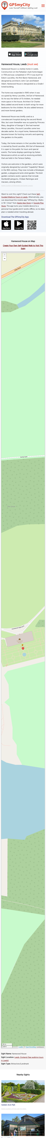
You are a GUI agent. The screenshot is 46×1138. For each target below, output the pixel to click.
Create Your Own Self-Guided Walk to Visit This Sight (23, 247)
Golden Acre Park (8, 1105)
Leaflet (21, 1047)
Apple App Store (24, 203)
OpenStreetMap (31, 1047)
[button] (4, 255)
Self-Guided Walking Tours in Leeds (20, 196)
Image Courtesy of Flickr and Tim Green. (13, 1109)
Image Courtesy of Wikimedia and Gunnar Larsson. (17, 185)
